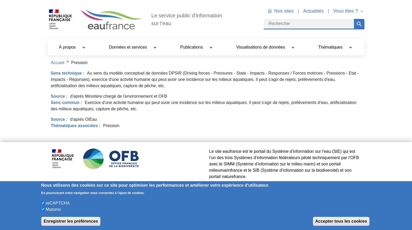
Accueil (57, 62)
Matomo (53, 209)
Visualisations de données (261, 47)
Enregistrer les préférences (71, 221)
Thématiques (331, 47)
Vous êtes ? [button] (346, 11)
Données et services (128, 47)
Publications (192, 47)
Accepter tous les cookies (341, 221)
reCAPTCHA (58, 203)
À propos (68, 47)
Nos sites (284, 11)
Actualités (313, 11)
